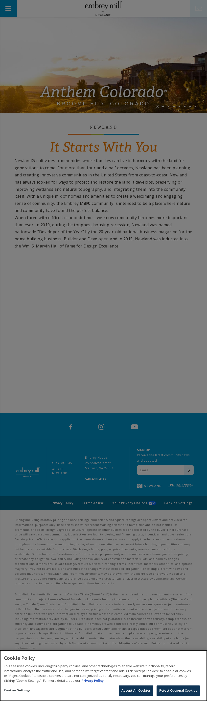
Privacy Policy (93, 681)
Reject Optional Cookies (178, 691)
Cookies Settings (17, 691)
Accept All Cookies (136, 691)
